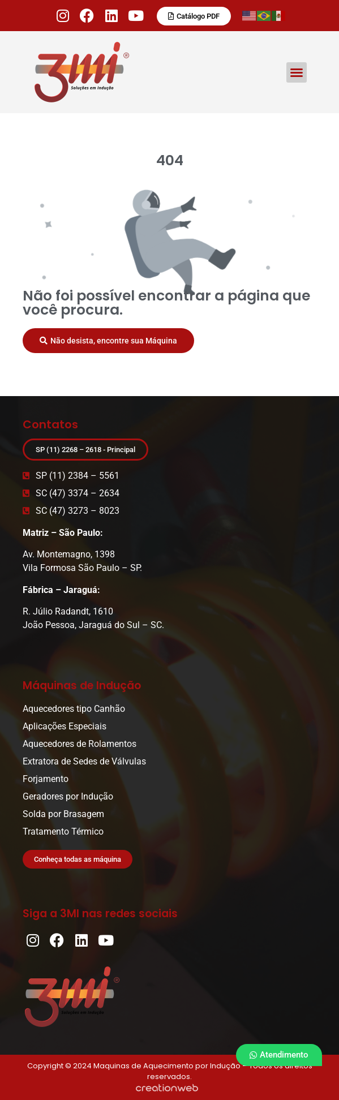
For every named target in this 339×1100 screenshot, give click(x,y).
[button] (296, 72)
